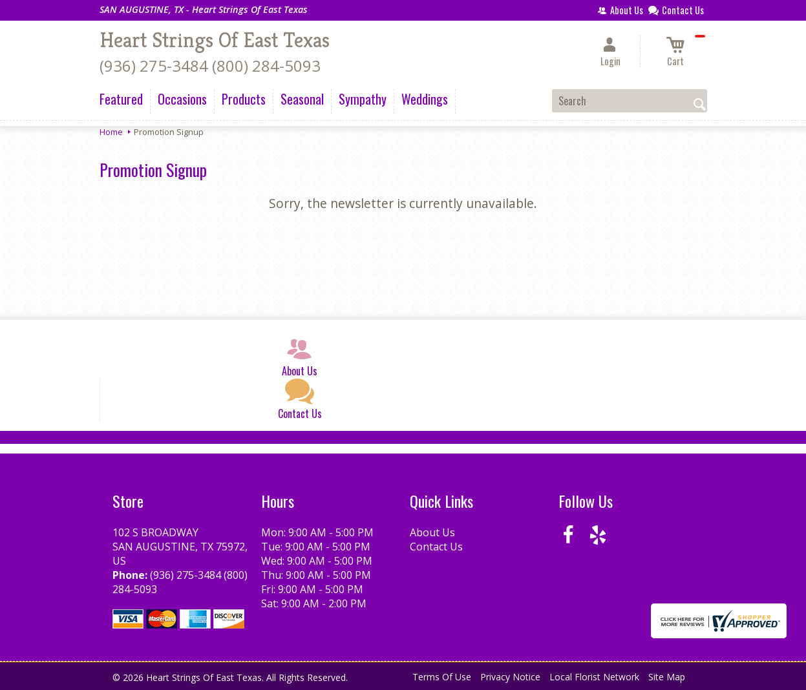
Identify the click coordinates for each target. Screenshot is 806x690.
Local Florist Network (594, 677)
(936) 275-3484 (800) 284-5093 (210, 65)
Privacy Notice (510, 677)
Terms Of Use (441, 677)
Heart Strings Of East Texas (215, 40)
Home (111, 132)
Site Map (666, 677)
